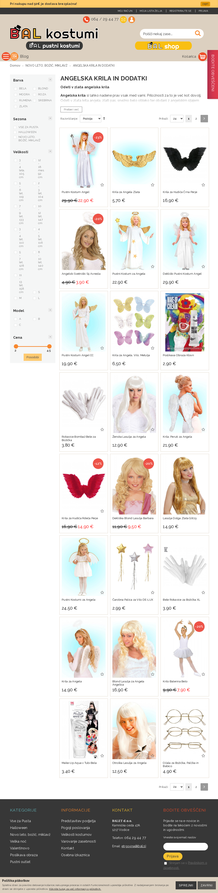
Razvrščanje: (69, 119)
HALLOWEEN (27, 133)
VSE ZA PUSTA (28, 128)
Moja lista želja (151, 11)
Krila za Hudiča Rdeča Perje (80, 519)
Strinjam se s (175, 864)
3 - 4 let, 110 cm (21, 239)
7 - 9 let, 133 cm (21, 216)
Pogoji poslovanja (75, 829)
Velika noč (18, 842)
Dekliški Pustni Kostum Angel (182, 274)
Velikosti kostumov (76, 836)
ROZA (42, 95)
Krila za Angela (72, 682)
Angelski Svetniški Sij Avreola (81, 274)
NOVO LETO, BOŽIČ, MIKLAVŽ (29, 139)
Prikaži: (163, 119)
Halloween (18, 829)
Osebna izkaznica (75, 856)
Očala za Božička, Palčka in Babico (181, 765)
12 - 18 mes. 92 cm (41, 170)
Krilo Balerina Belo (175, 682)
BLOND (43, 89)
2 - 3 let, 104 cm (40, 193)
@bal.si (140, 847)
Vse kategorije (36, 56)
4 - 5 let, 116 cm (40, 239)
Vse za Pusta (20, 822)
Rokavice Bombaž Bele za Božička (79, 439)
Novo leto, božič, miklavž (30, 836)
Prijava (203, 11)
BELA (22, 89)
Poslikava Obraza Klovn (178, 356)
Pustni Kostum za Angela (128, 274)
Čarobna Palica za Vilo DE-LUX (132, 600)
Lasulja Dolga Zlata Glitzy (180, 519)
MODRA (24, 95)
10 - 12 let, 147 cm (40, 216)
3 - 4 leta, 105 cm (22, 170)
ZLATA (23, 107)
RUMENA (25, 101)
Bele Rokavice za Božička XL (181, 600)
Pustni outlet (20, 863)
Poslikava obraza (24, 856)
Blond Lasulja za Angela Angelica (128, 684)
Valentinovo (19, 849)
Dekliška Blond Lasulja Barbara (133, 519)
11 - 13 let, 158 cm (21, 284)
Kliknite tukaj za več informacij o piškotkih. (75, 888)
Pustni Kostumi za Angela (78, 600)
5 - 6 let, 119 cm (21, 193)
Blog (68, 56)
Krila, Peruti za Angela (177, 437)
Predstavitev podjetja (78, 822)
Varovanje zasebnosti (78, 842)
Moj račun (125, 11)
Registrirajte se (180, 11)
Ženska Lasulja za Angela (129, 437)
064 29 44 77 (135, 839)
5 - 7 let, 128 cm (21, 261)
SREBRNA (44, 101)
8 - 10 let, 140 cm (40, 261)
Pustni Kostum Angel (75, 193)
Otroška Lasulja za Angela (129, 764)
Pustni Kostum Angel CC (78, 356)
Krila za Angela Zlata (126, 193)
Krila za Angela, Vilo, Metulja (131, 356)
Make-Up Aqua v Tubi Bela (79, 764)
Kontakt (67, 849)
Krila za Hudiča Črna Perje (180, 193)
